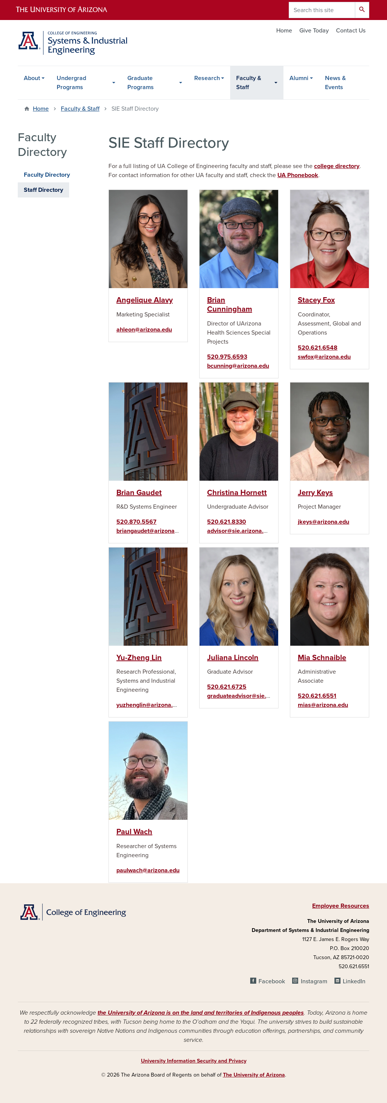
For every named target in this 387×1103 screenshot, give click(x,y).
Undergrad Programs (71, 82)
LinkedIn (354, 981)
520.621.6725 (226, 687)
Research (207, 78)
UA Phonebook (297, 175)
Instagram (314, 981)
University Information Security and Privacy (193, 1061)
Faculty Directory (47, 175)
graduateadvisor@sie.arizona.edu (252, 696)
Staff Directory (43, 190)
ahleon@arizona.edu (144, 329)
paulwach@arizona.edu (148, 870)
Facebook (272, 981)
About (32, 78)
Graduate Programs (140, 82)
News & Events (335, 82)
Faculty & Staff (248, 82)
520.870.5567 (136, 522)
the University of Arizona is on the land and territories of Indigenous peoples (201, 1013)
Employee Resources (340, 906)
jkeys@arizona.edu (323, 522)
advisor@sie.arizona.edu (240, 531)
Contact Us (350, 30)
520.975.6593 (227, 357)
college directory (336, 166)
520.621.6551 (317, 696)
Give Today (314, 30)
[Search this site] (322, 10)
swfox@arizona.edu (324, 357)
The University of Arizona (254, 1075)
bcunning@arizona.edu (238, 366)
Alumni (298, 78)
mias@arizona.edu (323, 705)
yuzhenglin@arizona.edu (149, 705)
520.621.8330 (226, 522)
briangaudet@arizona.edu (151, 531)
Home (284, 30)
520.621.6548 (317, 348)
